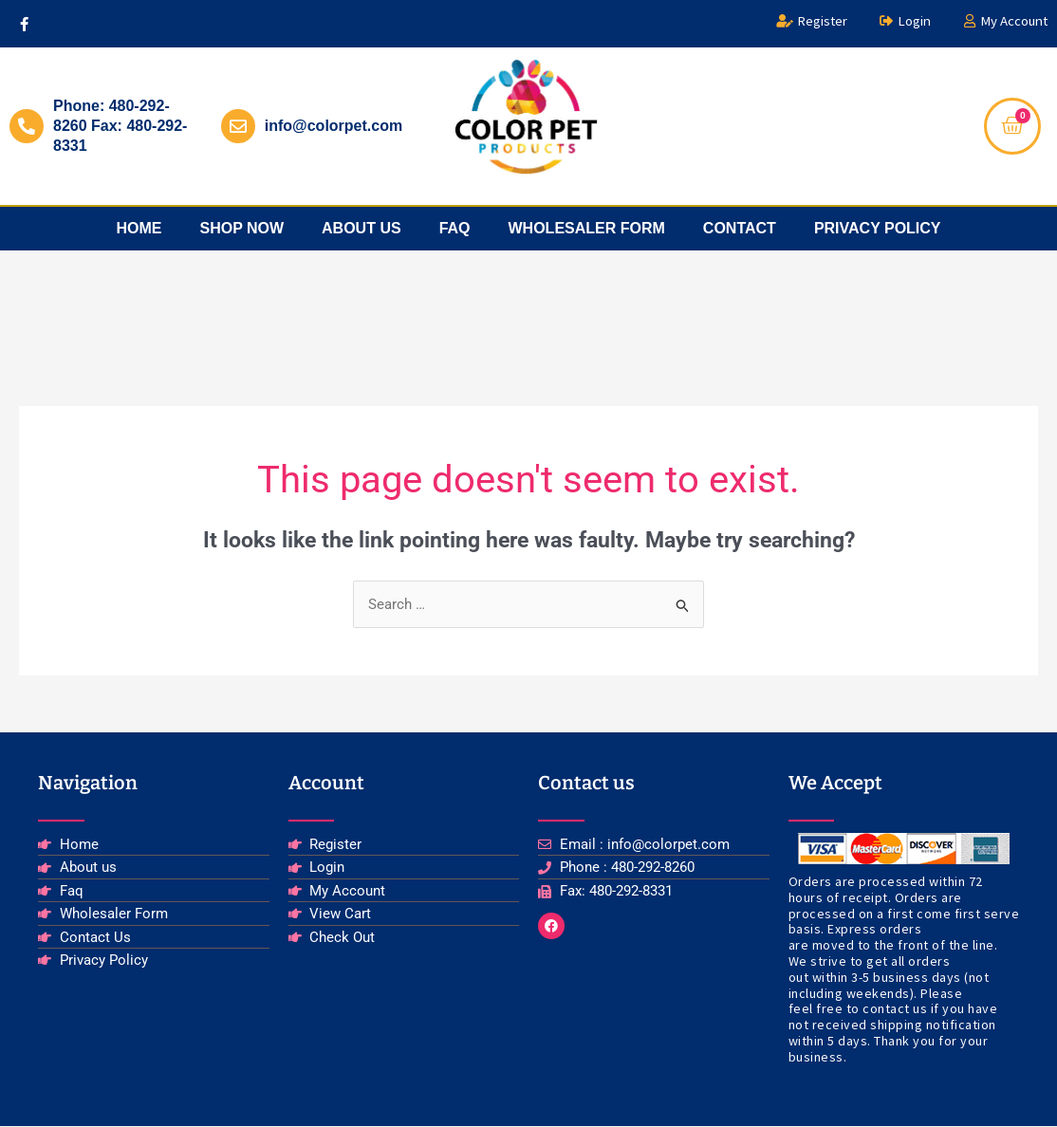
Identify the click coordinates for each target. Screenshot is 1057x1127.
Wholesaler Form (587, 228)
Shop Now (241, 228)
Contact (739, 228)
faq (455, 228)
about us (361, 228)
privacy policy (877, 228)
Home (138, 228)
